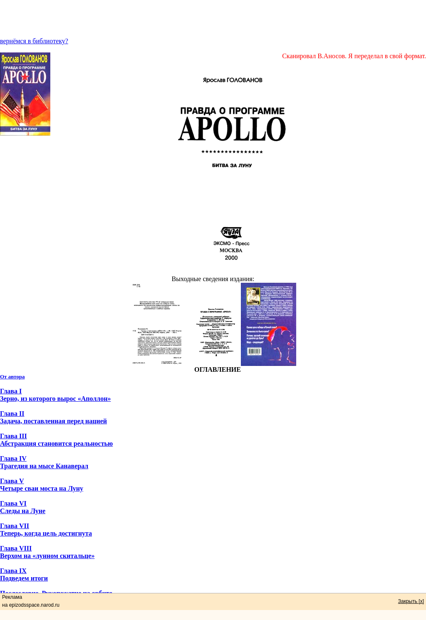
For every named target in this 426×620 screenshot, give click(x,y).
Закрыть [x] (411, 601)
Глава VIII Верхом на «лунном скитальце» (47, 552)
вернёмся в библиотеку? (34, 40)
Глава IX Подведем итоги (24, 574)
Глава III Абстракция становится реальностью (56, 439)
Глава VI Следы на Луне (22, 507)
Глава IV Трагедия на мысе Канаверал (44, 462)
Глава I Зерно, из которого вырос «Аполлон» (55, 395)
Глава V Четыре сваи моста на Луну (41, 484)
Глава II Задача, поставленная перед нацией (53, 417)
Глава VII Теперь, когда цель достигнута (46, 529)
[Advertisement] (213, 18)
